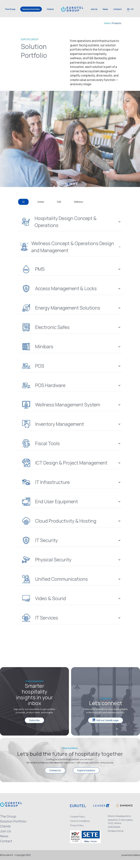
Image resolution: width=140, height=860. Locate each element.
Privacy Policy (77, 825)
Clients (50, 9)
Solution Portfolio (31, 9)
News (105, 9)
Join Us (94, 9)
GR (132, 9)
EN (128, 9)
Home (107, 23)
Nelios (137, 855)
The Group (10, 9)
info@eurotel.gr (116, 830)
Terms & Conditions (80, 820)
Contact (117, 9)
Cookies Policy (77, 816)
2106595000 (114, 827)
